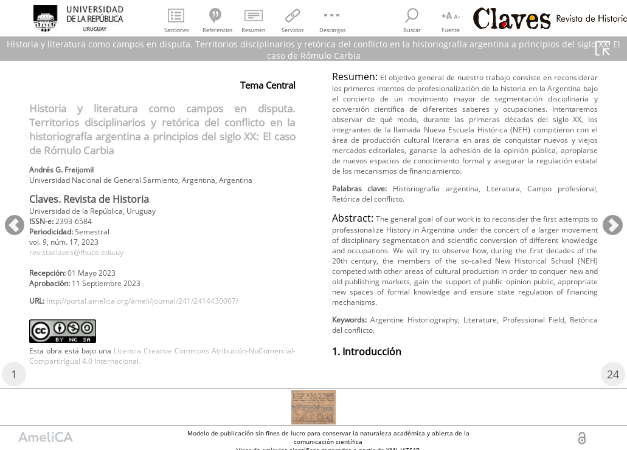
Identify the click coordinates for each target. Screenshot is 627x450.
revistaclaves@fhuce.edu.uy (86, 274)
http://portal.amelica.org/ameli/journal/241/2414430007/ (165, 329)
